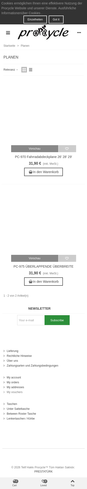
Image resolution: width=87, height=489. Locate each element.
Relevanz (11, 69)
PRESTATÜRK (43, 471)
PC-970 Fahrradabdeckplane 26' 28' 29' (43, 157)
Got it (56, 19)
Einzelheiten (35, 19)
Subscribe (57, 320)
